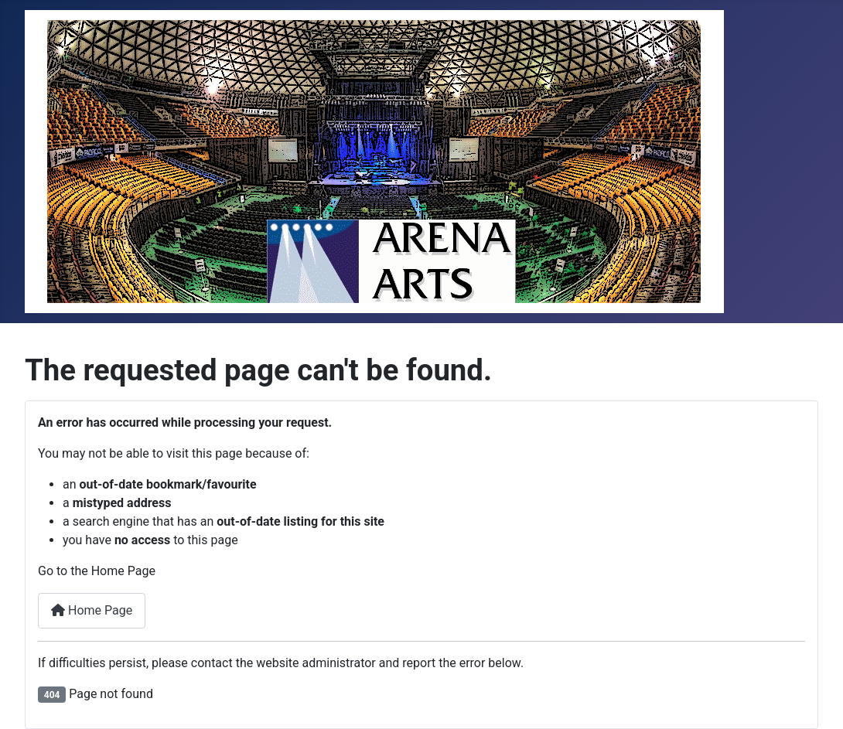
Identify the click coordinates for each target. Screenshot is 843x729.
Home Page (91, 610)
